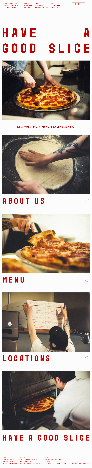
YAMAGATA (76, 463)
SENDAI (86, 463)
